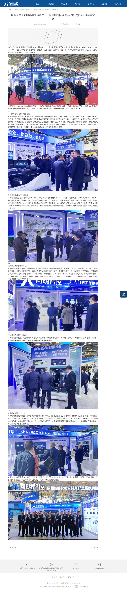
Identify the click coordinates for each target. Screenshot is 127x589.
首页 (10, 9)
